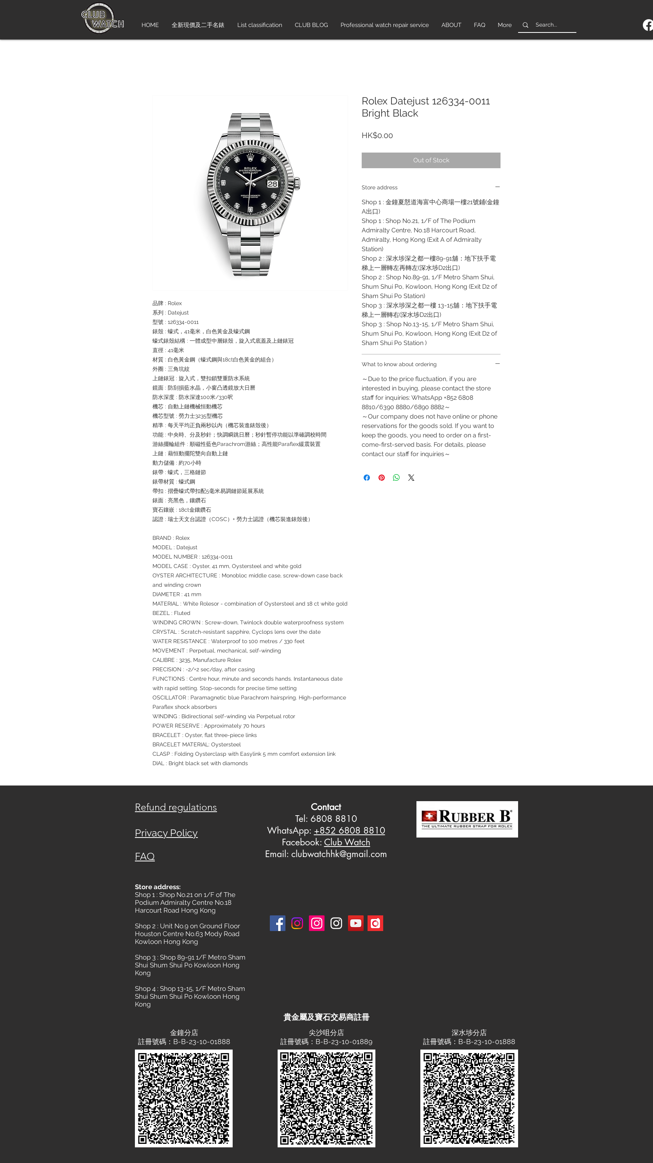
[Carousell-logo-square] (375, 923)
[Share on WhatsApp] (396, 477)
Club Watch (347, 842)
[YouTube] (356, 923)
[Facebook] (277, 923)
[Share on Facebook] (366, 477)
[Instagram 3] (336, 923)
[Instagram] (297, 923)
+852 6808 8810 (349, 830)
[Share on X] (411, 477)
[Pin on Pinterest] (381, 477)
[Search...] (546, 25)
